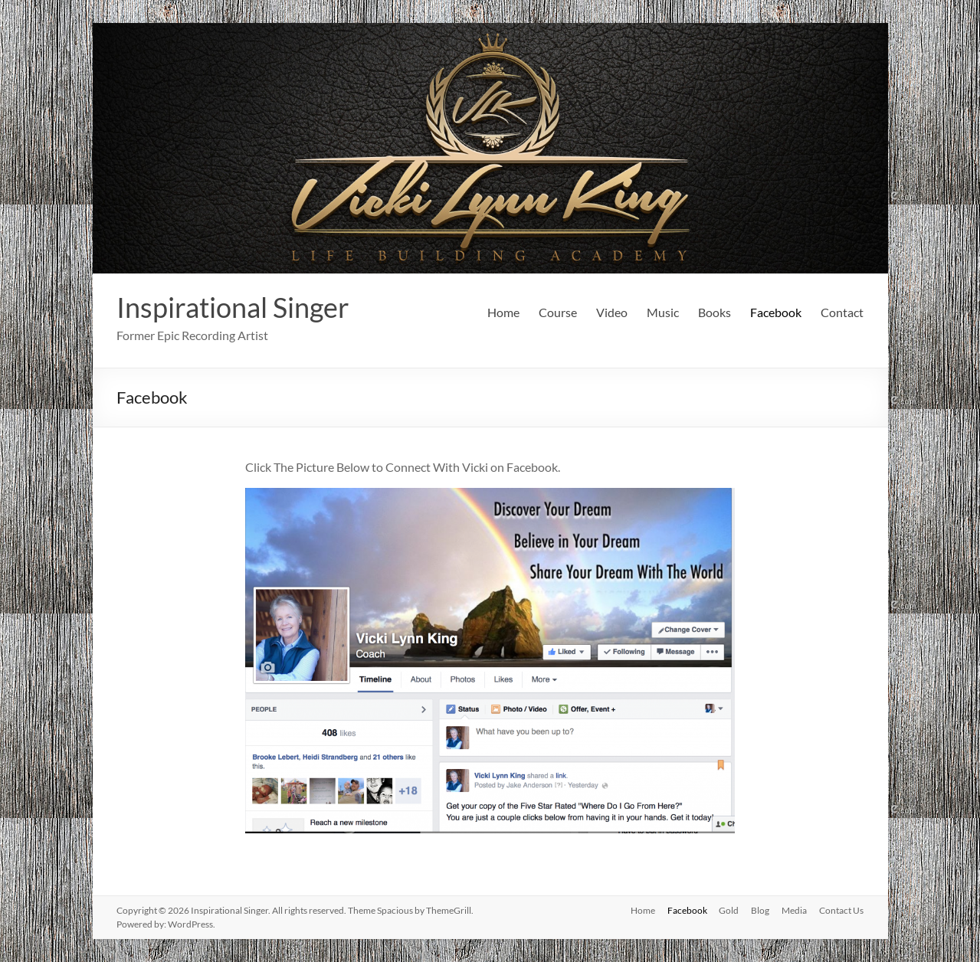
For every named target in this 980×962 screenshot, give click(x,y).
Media (794, 910)
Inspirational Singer (232, 307)
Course (558, 312)
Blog (760, 910)
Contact (842, 312)
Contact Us (841, 910)
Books (714, 312)
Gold (729, 910)
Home (503, 312)
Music (663, 312)
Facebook (775, 312)
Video (612, 312)
